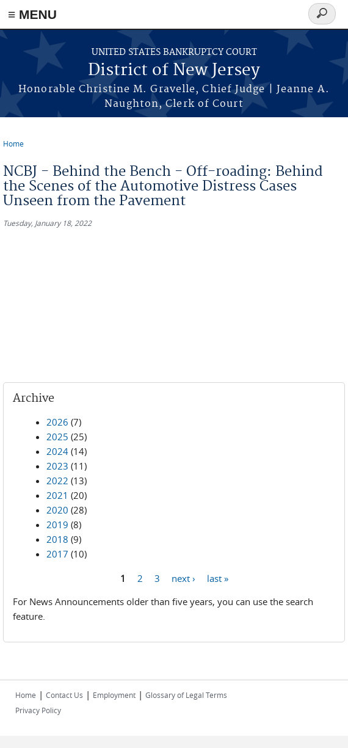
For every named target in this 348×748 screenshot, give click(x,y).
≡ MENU (32, 14)
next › (183, 578)
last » (217, 578)
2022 (57, 480)
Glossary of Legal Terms (186, 695)
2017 (57, 554)
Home (13, 143)
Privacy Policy (38, 710)
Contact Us (64, 695)
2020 (57, 510)
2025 (57, 436)
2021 (57, 495)
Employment (114, 695)
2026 (57, 422)
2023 (57, 466)
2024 (57, 451)
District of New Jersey (174, 70)
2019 (57, 524)
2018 (57, 539)
